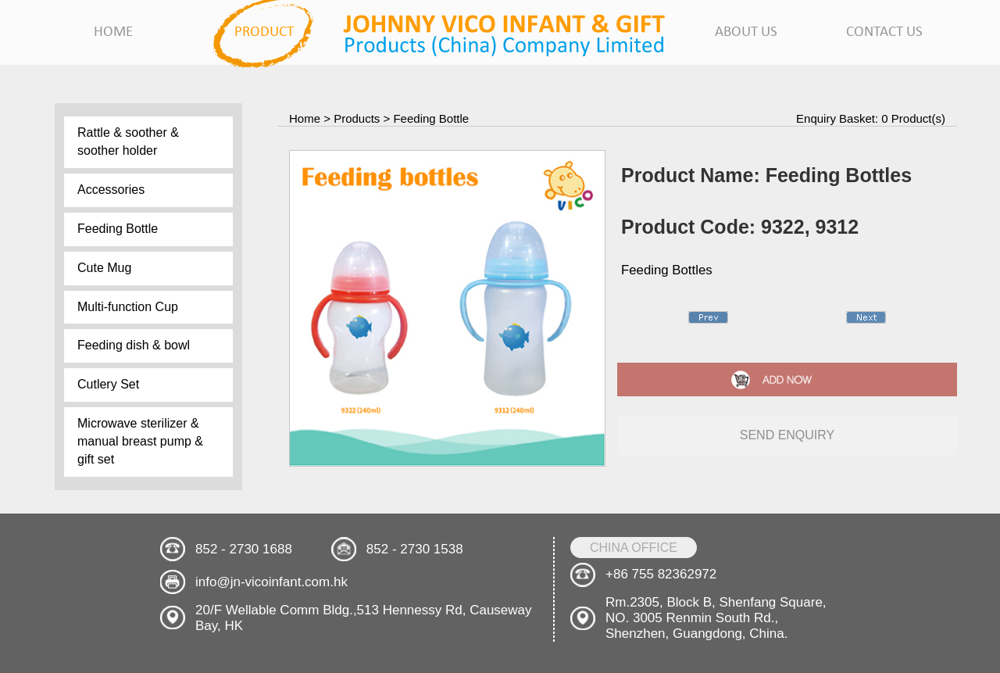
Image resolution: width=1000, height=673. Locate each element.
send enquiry (787, 435)
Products (357, 118)
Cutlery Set (108, 384)
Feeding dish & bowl (133, 345)
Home (304, 118)
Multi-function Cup (127, 306)
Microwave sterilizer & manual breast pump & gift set (140, 441)
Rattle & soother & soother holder (128, 141)
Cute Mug (104, 267)
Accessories (111, 189)
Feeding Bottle (117, 228)
